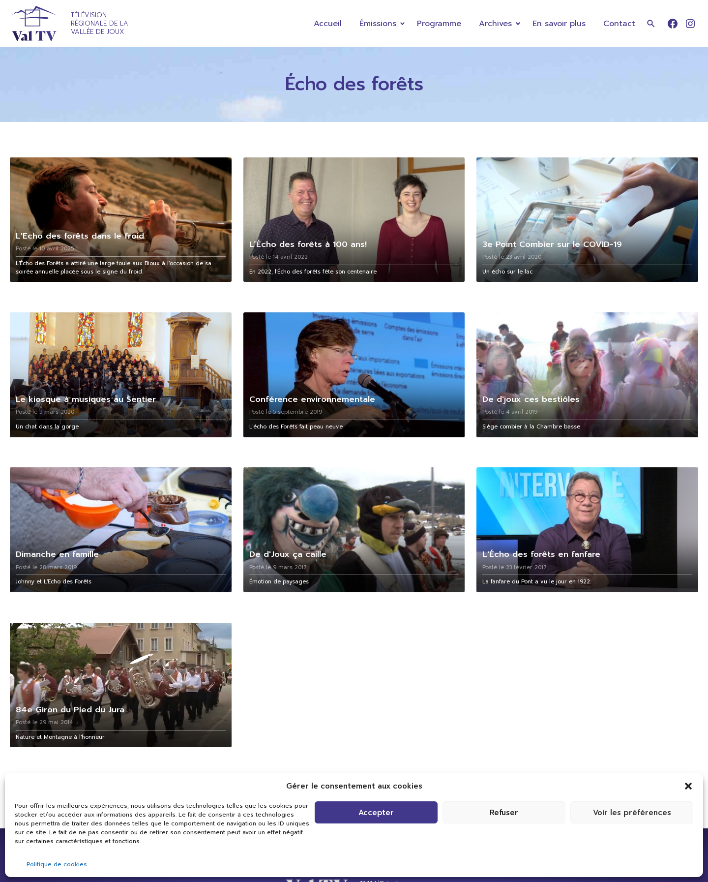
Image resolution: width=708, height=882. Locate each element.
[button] (688, 786)
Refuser (504, 812)
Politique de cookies (57, 864)
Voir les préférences (632, 812)
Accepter (376, 812)
